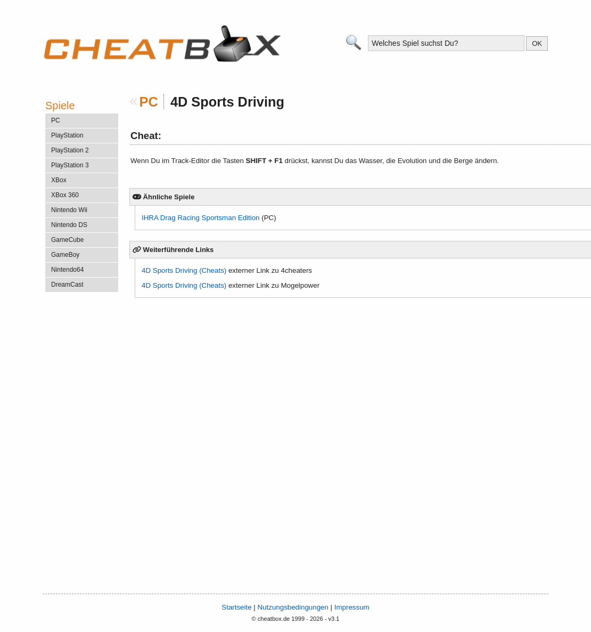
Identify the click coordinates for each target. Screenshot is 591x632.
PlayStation (67, 135)
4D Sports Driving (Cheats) (184, 270)
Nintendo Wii (69, 210)
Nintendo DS (69, 225)
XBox (59, 180)
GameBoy (65, 254)
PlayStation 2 (70, 150)
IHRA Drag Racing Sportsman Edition (201, 218)
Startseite (236, 607)
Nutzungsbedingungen (292, 607)
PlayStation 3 (70, 165)
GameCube (67, 240)
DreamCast (67, 284)
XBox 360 (65, 195)
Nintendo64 (67, 269)
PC (148, 101)
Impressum (352, 607)
